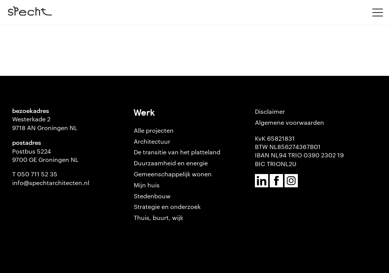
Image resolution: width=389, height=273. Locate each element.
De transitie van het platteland (177, 152)
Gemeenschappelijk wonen (173, 174)
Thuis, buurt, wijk (158, 217)
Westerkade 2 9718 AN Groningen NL (44, 123)
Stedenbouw (152, 196)
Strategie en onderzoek (167, 206)
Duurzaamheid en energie (171, 163)
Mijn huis (147, 185)
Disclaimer (270, 111)
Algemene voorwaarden (289, 122)
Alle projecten (154, 130)
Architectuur (152, 141)
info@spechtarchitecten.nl (50, 183)
